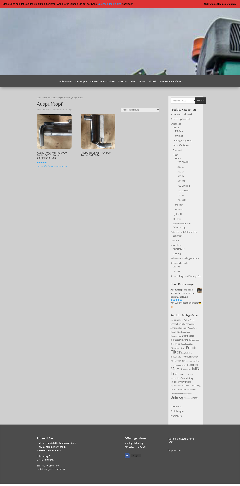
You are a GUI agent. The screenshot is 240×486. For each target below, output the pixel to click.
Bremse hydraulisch (180, 119)
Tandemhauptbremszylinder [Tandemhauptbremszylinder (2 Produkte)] (181, 394)
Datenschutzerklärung (109, 4)
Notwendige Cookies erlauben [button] (220, 4)
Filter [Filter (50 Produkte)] (176, 352)
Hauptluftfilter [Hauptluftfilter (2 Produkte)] (186, 353)
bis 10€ (176, 266)
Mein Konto (176, 406)
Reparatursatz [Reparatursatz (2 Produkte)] (176, 386)
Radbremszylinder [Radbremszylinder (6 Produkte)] (181, 381)
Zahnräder (178, 235)
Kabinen (175, 240)
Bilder (142, 81)
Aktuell (152, 81)
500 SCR (182, 181)
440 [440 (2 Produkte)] (172, 320)
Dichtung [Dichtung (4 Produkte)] (183, 339)
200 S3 (181, 166)
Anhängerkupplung (182, 140)
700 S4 (181, 195)
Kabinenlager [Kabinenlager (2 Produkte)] (181, 365)
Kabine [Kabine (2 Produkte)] (173, 365)
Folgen (136, 455)
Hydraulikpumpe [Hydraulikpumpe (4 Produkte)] (190, 356)
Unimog (179, 135)
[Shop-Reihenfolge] (140, 110)
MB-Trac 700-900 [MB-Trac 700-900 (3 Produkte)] (187, 374)
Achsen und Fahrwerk (181, 114)
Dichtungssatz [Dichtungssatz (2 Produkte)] (194, 340)
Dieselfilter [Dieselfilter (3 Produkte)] (175, 343)
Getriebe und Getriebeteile (184, 232)
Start (39, 97)
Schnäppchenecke (180, 262)
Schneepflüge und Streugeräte (186, 276)
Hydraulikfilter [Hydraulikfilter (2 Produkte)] (176, 357)
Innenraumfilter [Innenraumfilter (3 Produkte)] (178, 360)
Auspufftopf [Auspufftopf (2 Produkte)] (192, 328)
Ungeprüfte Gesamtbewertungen (52, 166)
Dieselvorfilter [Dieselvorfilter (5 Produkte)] (178, 348)
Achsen (176, 127)
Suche (200, 100)
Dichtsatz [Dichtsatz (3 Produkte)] (175, 339)
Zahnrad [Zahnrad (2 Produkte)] (187, 398)
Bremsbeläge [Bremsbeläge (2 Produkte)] (176, 332)
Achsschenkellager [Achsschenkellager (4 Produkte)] (180, 323)
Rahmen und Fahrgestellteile (185, 258)
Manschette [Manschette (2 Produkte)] (186, 370)
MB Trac (179, 131)
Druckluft (177, 149)
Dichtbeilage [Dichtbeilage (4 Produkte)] (188, 335)
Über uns (122, 81)
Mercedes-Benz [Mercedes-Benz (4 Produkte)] (178, 378)
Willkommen (65, 81)
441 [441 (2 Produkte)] (175, 320)
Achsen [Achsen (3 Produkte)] (193, 320)
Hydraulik (177, 214)
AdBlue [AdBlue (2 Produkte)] (192, 324)
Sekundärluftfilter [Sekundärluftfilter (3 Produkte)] (178, 389)
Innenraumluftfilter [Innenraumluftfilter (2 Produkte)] (192, 361)
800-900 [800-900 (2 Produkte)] (180, 320)
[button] (134, 4)
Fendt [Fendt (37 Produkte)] (191, 347)
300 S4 (181, 171)
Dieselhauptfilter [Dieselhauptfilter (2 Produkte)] (187, 344)
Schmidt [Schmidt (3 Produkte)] (185, 385)
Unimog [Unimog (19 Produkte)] (177, 397)
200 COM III (183, 162)
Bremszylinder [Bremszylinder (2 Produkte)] (176, 336)
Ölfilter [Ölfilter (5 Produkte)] (194, 397)
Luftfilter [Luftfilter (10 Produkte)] (192, 364)
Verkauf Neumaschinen (102, 81)
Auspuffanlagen (181, 145)
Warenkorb (176, 415)
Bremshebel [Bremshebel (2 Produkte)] (185, 332)
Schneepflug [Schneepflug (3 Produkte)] (195, 385)
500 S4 (181, 176)
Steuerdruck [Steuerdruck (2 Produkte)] (191, 390)
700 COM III (183, 190)
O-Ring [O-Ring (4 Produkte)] (189, 378)
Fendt (178, 158)
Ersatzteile (176, 123)
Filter (175, 154)
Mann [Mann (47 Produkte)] (176, 369)
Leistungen (81, 81)
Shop (133, 81)
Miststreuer (178, 248)
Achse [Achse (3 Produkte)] (186, 320)
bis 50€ (176, 271)
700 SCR (182, 199)
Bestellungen (177, 411)
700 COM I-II (184, 185)
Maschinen (176, 245)
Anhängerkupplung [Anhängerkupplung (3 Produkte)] (179, 328)
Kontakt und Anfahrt (170, 81)
